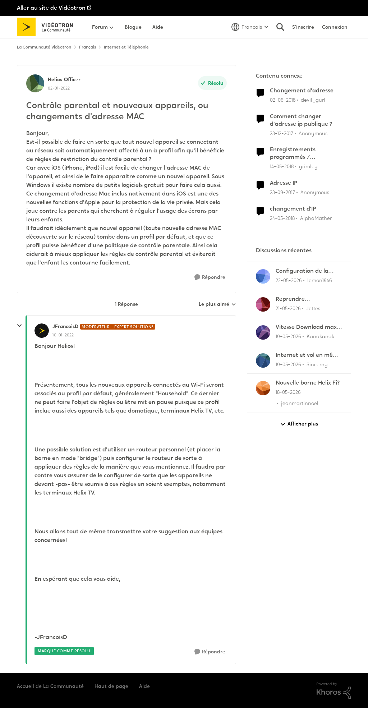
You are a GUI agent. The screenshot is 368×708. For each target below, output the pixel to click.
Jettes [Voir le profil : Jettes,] (313, 308)
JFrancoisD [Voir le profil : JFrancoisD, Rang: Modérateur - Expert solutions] (65, 326)
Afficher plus (299, 423)
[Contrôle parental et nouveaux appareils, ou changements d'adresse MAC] (63, 335)
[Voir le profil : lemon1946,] (263, 276)
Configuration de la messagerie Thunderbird (302, 271)
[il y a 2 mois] (289, 280)
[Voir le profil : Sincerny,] (263, 360)
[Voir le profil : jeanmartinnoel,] (263, 388)
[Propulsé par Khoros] (334, 690)
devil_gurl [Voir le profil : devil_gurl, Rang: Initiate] (313, 100)
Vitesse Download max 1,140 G (306, 327)
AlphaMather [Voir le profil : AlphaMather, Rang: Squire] (316, 218)
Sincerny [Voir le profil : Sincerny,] (317, 364)
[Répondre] (210, 277)
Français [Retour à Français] (87, 47)
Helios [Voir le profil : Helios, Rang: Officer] (55, 79)
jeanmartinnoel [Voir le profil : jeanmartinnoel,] (299, 403)
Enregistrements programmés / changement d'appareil (302, 153)
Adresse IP (283, 183)
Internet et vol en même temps (308, 355)
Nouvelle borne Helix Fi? (308, 382)
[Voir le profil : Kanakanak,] (263, 332)
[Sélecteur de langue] (250, 27)
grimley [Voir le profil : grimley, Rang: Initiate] (308, 166)
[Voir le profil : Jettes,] (263, 304)
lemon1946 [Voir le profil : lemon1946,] (319, 280)
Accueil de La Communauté (50, 686)
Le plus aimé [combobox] (217, 304)
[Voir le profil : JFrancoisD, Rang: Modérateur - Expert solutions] (41, 330)
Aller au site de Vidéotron (51, 8)
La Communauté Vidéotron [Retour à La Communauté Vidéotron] (44, 47)
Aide (144, 686)
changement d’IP (293, 208)
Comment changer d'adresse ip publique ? (301, 120)
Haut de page (111, 686)
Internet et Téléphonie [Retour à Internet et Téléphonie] (126, 47)
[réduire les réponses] (19, 325)
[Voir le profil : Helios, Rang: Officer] (35, 83)
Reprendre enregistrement (297, 299)
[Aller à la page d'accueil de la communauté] (47, 27)
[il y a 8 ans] (282, 100)
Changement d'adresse (302, 90)
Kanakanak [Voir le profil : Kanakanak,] (320, 336)
